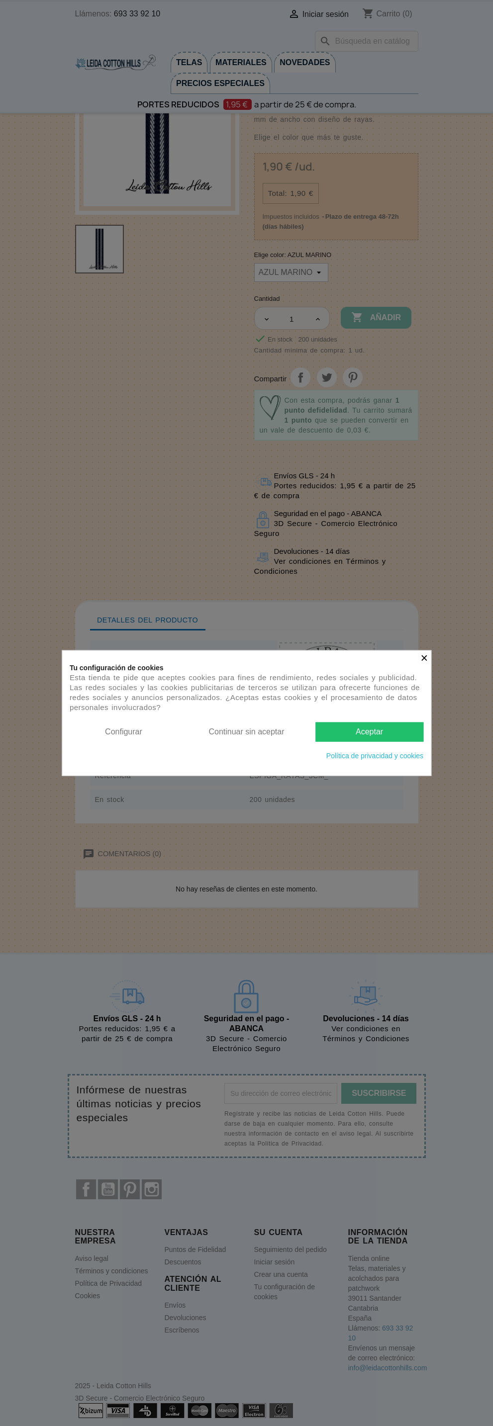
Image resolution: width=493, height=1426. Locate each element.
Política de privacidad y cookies (374, 755)
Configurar (123, 731)
